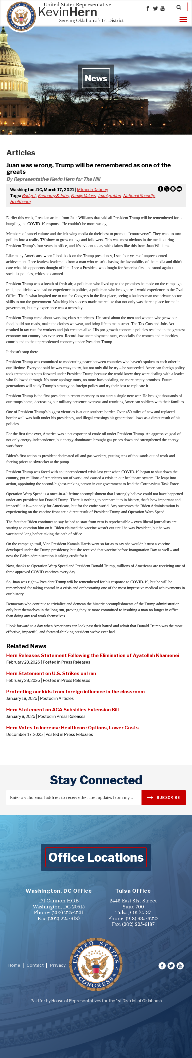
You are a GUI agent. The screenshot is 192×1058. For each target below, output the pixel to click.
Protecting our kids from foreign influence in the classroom (75, 691)
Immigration (109, 195)
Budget (29, 195)
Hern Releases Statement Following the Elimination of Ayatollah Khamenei (92, 655)
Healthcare (20, 201)
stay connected (96, 780)
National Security (139, 195)
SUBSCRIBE (163, 797)
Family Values (83, 195)
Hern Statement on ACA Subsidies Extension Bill (62, 709)
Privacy (58, 965)
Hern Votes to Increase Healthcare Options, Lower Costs (72, 727)
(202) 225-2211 (68, 912)
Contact (35, 965)
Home (14, 965)
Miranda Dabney (92, 189)
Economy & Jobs (53, 195)
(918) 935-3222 (142, 918)
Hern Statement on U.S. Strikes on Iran (51, 673)
